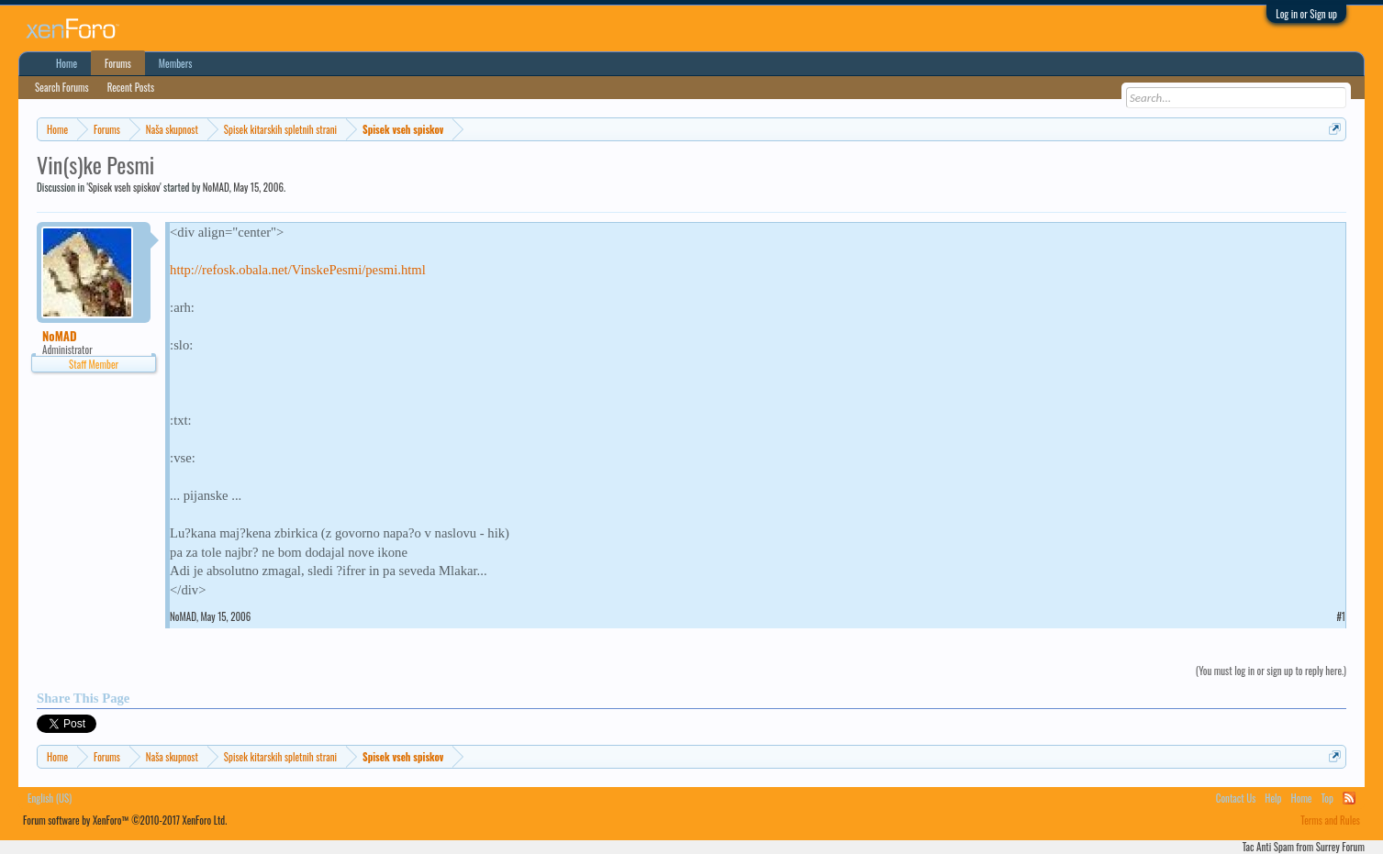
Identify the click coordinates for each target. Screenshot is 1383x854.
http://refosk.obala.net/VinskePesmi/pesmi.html (298, 269)
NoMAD (216, 187)
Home (66, 63)
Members (176, 63)
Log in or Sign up (1306, 13)
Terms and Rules (1330, 820)
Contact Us (1236, 798)
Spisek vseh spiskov (124, 187)
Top (1327, 798)
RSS (1349, 798)
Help (1273, 798)
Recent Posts (130, 87)
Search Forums (62, 87)
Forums (118, 63)
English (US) (50, 798)
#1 (1340, 616)
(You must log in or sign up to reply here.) (1271, 670)
